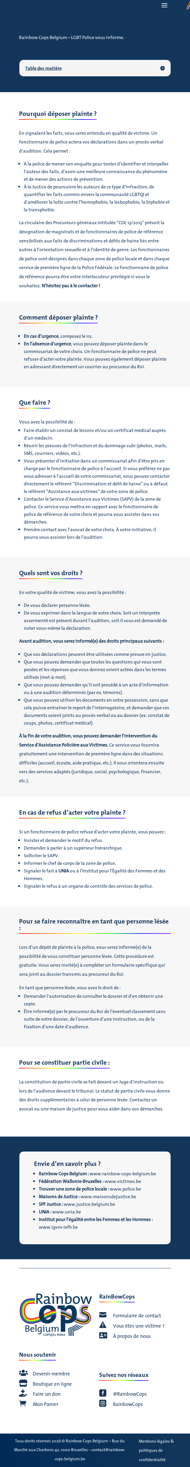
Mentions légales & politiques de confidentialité (156, 1450)
